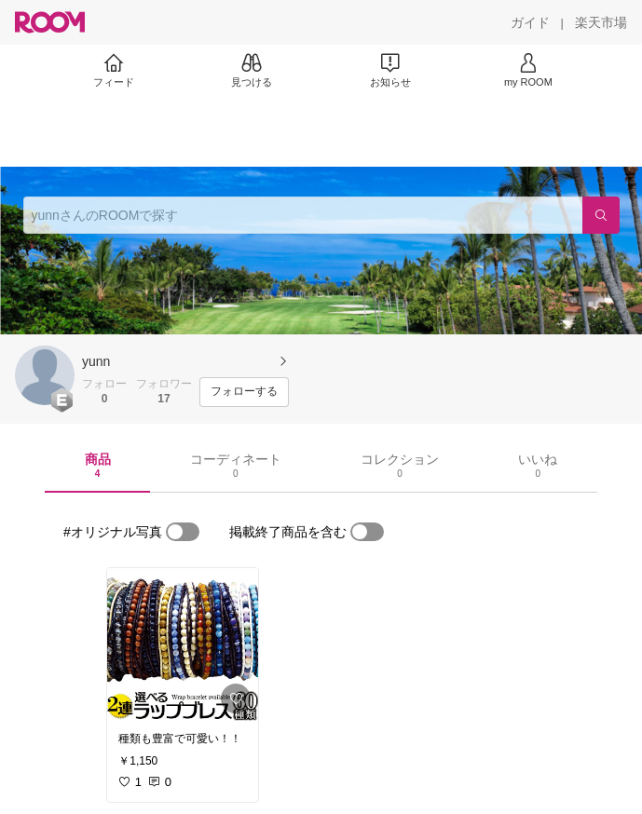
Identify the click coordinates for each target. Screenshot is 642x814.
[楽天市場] (601, 22)
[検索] (601, 215)
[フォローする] (244, 392)
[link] (182, 644)
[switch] (182, 531)
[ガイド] (530, 22)
